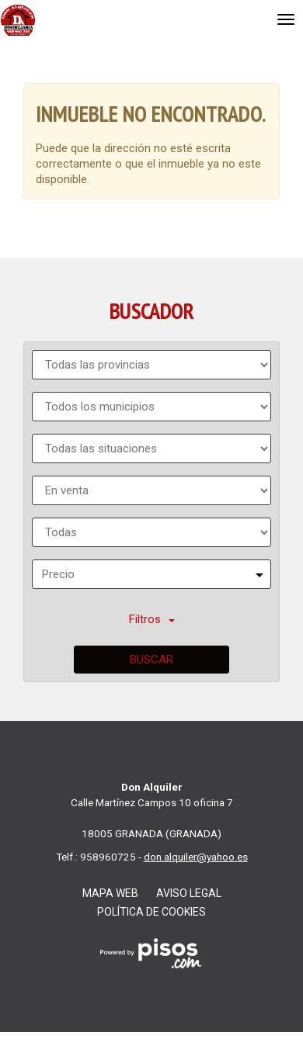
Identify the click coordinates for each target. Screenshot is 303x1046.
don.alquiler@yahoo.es (196, 856)
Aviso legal (188, 893)
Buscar (151, 660)
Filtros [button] (152, 619)
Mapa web (110, 893)
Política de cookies (151, 912)
